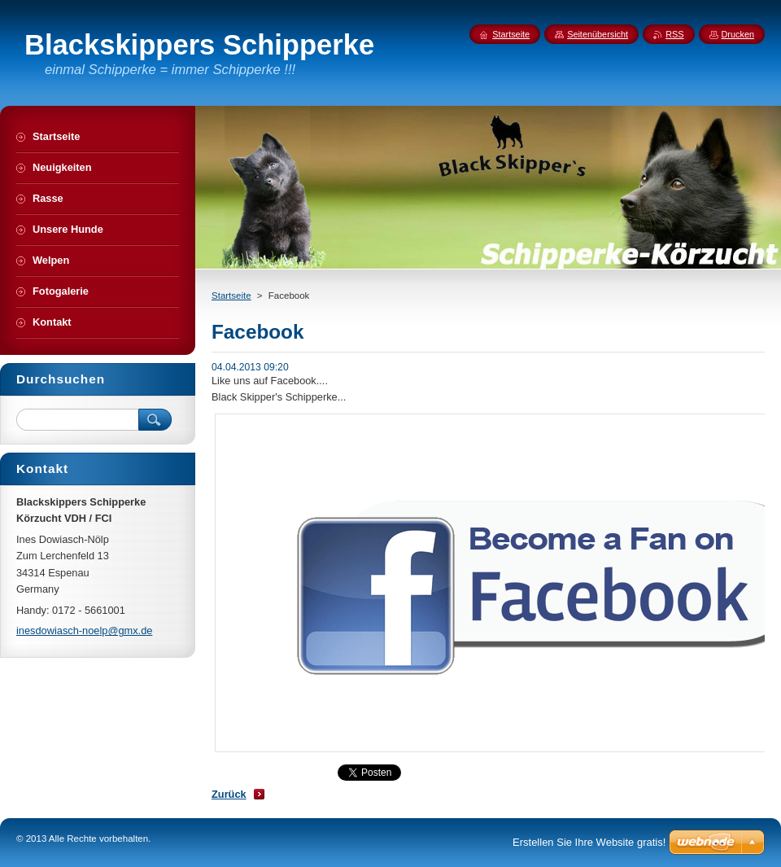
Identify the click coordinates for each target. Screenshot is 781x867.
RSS (674, 34)
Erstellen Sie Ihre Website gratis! (589, 842)
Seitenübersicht (597, 34)
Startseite (231, 295)
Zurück (229, 794)
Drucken (738, 34)
